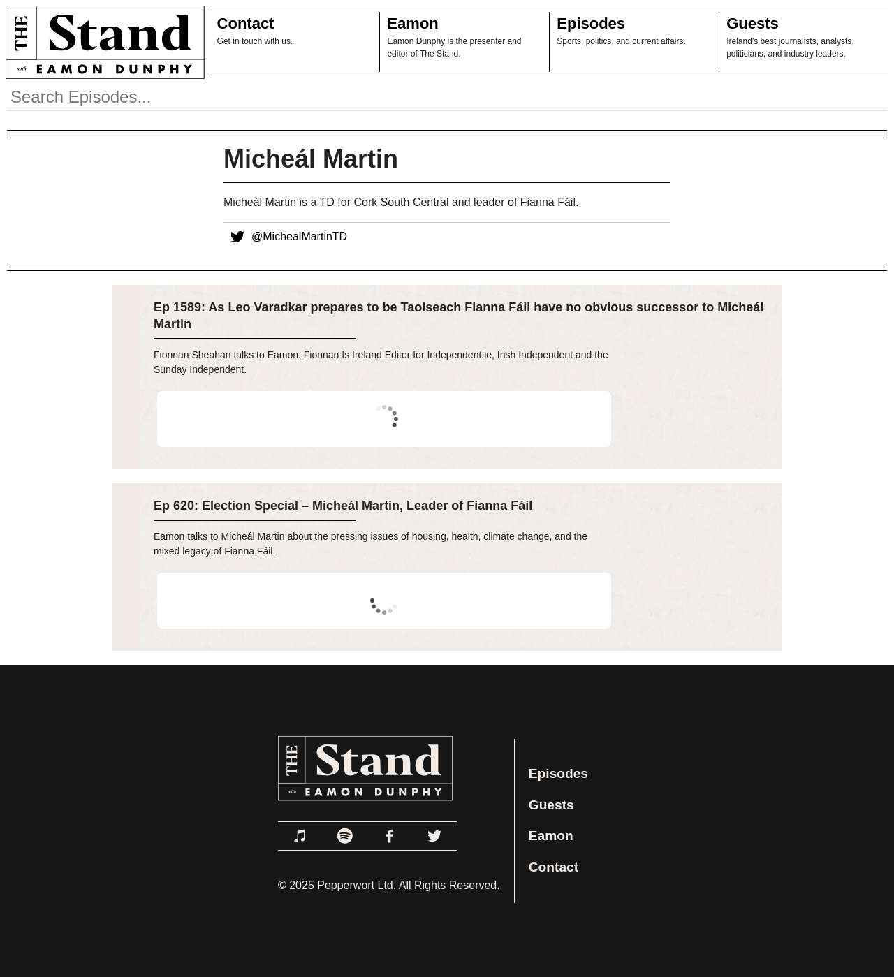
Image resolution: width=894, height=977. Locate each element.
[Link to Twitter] (434, 836)
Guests (752, 23)
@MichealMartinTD (285, 237)
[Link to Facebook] (390, 836)
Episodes (591, 23)
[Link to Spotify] (345, 836)
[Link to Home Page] (102, 42)
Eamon (412, 23)
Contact (245, 23)
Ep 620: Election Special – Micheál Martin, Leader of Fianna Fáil (343, 506)
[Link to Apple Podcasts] (300, 836)
